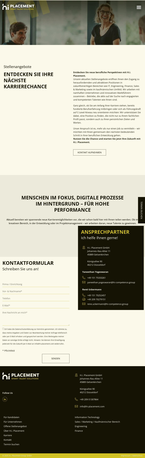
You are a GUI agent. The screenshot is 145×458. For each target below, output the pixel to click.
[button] (139, 7)
